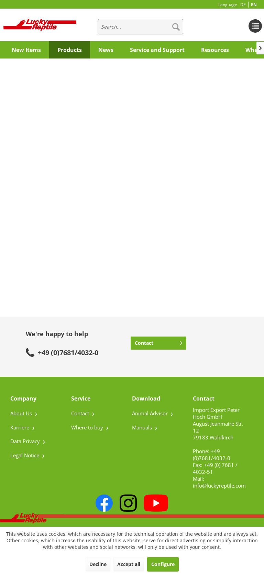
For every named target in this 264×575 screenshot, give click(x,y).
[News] (106, 49)
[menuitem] (141, 26)
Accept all (128, 564)
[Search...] (141, 26)
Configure (163, 564)
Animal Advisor (150, 413)
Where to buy (87, 427)
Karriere (20, 427)
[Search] (176, 26)
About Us (21, 413)
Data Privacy (25, 441)
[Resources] (215, 49)
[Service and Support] (157, 49)
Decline (98, 564)
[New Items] (26, 49)
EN (254, 5)
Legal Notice (25, 455)
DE (243, 5)
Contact (158, 342)
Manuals (142, 427)
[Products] (69, 49)
